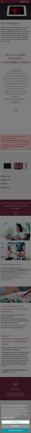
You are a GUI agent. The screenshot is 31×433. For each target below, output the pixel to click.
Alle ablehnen (15, 426)
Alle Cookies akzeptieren (15, 430)
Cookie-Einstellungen (15, 422)
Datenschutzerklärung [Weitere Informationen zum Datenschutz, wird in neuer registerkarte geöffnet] (8, 417)
